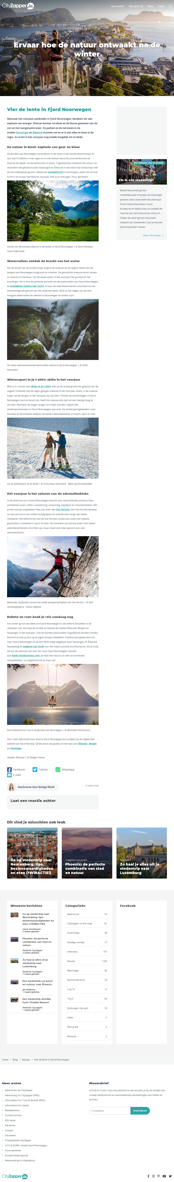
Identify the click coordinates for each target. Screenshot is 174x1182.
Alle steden (117, 6)
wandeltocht (56, 172)
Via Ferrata (63, 509)
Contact (9, 1130)
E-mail (14, 775)
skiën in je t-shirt (41, 386)
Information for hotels (17, 1105)
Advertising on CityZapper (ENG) (22, 1095)
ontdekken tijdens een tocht (27, 286)
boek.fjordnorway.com (26, 655)
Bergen (93, 743)
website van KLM (33, 646)
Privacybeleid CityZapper (18, 1140)
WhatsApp (65, 769)
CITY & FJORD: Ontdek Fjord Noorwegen (26, 1145)
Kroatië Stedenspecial (16, 1155)
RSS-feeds (10, 1120)
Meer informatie (152, 235)
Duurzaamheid (13, 1150)
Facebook (16, 769)
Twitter (40, 769)
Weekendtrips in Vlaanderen (20, 1160)
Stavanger (22, 132)
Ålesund (37, 132)
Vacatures (10, 1125)
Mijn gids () (136, 6)
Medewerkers (12, 1110)
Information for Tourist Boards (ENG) (25, 1100)
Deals (161, 6)
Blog (150, 6)
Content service (13, 1115)
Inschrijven (140, 1110)
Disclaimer (10, 1135)
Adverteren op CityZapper (19, 1090)
